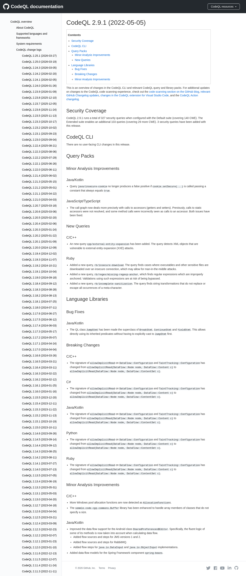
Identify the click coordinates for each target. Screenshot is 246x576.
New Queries (83, 60)
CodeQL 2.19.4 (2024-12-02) (39, 253)
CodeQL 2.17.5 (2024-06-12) (39, 319)
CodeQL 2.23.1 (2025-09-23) (39, 133)
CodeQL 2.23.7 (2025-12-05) (39, 103)
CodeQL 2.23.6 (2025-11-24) (39, 109)
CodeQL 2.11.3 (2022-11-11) (39, 571)
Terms (102, 568)
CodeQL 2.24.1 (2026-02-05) (39, 79)
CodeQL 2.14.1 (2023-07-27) (39, 463)
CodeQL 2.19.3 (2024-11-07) (39, 259)
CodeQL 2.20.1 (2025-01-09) (39, 241)
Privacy (112, 568)
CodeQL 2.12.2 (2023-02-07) (39, 535)
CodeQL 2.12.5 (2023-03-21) (39, 517)
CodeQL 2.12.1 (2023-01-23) (39, 541)
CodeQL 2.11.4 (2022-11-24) (39, 565)
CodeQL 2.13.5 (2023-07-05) (39, 475)
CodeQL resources (224, 6)
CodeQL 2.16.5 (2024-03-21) (39, 361)
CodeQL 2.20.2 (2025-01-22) (39, 235)
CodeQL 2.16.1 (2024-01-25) (39, 385)
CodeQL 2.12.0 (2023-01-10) (39, 547)
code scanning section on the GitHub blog (174, 91)
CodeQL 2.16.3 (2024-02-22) (39, 373)
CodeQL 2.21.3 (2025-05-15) (39, 181)
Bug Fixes (81, 69)
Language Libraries (83, 65)
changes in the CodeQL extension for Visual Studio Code (134, 95)
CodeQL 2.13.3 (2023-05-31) (39, 487)
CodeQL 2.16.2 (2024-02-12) (39, 379)
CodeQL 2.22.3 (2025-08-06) (39, 151)
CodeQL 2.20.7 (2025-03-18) (39, 205)
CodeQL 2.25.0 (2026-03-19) (39, 61)
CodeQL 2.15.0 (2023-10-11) (39, 427)
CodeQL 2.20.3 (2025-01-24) (39, 229)
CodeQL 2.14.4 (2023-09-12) (39, 445)
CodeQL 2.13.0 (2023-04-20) (39, 499)
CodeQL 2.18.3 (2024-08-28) (39, 289)
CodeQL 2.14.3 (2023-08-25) (39, 451)
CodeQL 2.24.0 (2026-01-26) (39, 85)
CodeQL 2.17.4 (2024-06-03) (39, 325)
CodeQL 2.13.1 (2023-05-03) (39, 493)
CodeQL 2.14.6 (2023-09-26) (39, 433)
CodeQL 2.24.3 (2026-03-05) (39, 67)
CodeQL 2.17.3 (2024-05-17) (39, 331)
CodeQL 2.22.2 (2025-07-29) (39, 157)
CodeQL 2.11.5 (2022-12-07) (39, 559)
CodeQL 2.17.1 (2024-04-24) (39, 343)
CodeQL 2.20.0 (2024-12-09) (39, 247)
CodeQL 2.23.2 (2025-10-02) (39, 127)
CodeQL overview (21, 21)
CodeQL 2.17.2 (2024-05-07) (39, 337)
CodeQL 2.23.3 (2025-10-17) (39, 121)
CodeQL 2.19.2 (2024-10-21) (39, 265)
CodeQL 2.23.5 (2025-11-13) (39, 115)
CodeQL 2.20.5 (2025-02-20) (39, 217)
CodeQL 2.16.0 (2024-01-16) (39, 391)
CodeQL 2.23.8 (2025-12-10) (39, 97)
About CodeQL (25, 27)
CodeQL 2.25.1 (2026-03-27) (39, 55)
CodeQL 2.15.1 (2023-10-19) (39, 421)
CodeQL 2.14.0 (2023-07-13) (39, 469)
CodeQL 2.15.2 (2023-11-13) (39, 415)
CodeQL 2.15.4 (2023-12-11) (39, 403)
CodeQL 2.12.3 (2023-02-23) (39, 529)
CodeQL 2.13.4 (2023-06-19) (39, 481)
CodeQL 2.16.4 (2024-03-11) (39, 367)
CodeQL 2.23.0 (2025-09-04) (39, 139)
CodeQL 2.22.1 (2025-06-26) (39, 163)
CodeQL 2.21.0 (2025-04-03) (39, 199)
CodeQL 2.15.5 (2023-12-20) (39, 397)
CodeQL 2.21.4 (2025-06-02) (39, 175)
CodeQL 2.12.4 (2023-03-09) (39, 523)
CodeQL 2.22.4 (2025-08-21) (39, 145)
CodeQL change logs (29, 49)
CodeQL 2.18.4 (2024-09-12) (39, 283)
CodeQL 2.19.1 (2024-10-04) (39, 271)
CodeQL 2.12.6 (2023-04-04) (39, 511)
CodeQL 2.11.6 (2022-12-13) (39, 553)
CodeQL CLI (78, 46)
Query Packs (79, 51)
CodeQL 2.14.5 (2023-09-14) (39, 439)
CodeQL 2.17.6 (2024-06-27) (39, 313)
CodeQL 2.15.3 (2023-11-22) (39, 409)
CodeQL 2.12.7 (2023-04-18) (39, 505)
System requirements (29, 43)
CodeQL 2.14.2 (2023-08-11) (39, 457)
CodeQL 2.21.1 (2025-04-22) (39, 193)
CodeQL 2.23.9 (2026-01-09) (39, 91)
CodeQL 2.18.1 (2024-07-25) (39, 301)
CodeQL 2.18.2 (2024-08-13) (39, 295)
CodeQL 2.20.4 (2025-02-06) (39, 223)
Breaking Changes (86, 74)
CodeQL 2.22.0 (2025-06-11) (39, 169)
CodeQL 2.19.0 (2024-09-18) (39, 277)
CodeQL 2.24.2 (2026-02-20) (39, 73)
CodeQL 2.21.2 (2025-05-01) (39, 187)
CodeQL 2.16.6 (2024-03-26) (39, 355)
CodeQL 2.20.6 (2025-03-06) (39, 211)
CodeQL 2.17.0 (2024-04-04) (39, 349)
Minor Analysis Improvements (92, 54)
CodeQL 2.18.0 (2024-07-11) (39, 307)
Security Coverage (82, 40)
